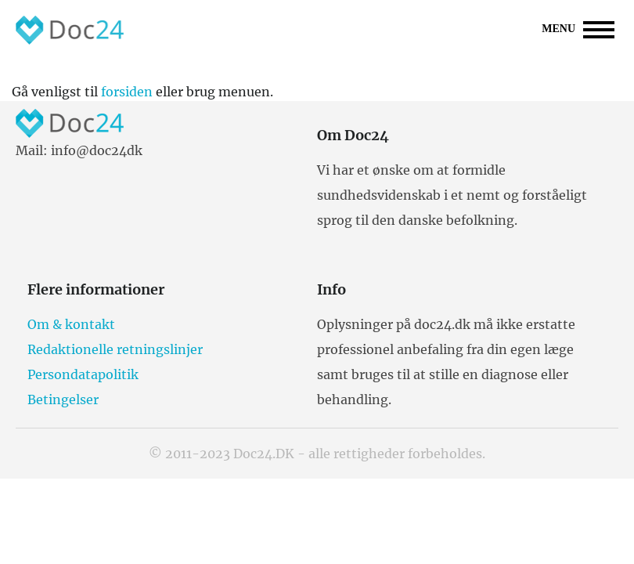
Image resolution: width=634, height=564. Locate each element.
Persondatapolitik (83, 374)
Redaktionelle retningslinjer (115, 349)
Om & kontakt (71, 324)
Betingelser (63, 399)
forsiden (127, 91)
